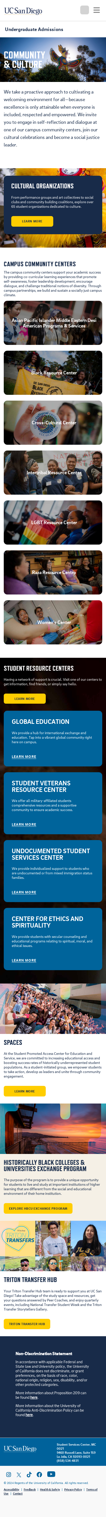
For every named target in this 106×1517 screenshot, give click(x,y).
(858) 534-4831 (67, 1461)
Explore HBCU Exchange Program (38, 1208)
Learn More (32, 221)
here (34, 1397)
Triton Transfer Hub (27, 1324)
